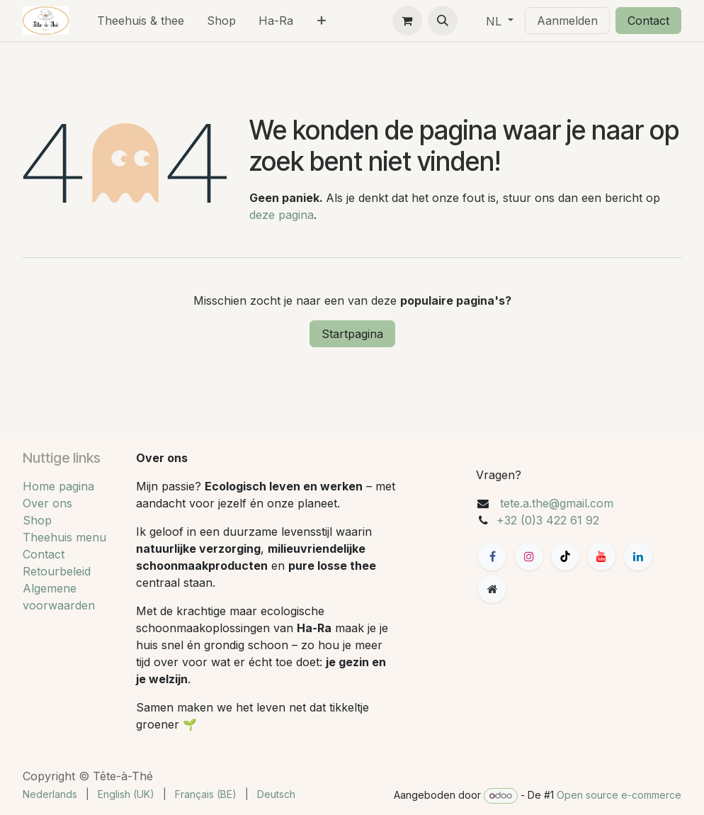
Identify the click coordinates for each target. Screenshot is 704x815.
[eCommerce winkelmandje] (407, 20)
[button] (443, 20)
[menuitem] (140, 20)
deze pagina (281, 215)
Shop (37, 520)
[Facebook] (492, 556)
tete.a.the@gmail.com (556, 503)
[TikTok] (565, 556)
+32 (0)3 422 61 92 (547, 520)
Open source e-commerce (619, 795)
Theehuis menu (64, 537)
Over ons (47, 503)
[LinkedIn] (638, 556)
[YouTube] (601, 556)
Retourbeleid (57, 571)
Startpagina (352, 334)
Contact (648, 20)
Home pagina (58, 486)
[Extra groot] (492, 589)
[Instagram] (529, 556)
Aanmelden (567, 20)
